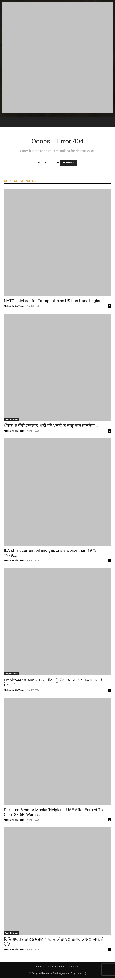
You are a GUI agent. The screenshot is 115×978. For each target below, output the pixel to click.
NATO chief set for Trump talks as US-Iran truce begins (52, 300)
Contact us (73, 966)
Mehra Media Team (14, 305)
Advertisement (56, 966)
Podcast (40, 966)
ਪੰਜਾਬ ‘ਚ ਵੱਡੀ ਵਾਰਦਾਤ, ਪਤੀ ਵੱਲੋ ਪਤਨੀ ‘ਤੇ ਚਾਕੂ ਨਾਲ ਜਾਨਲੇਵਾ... (51, 425)
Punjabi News (11, 419)
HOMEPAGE (68, 162)
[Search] (109, 122)
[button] (6, 122)
